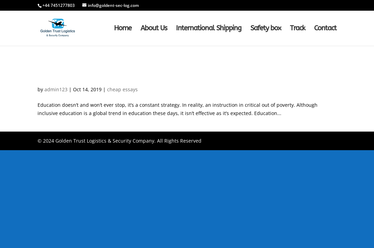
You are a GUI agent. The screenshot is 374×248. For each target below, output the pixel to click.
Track (297, 29)
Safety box (265, 29)
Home (123, 29)
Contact (325, 29)
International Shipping (208, 29)
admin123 (55, 89)
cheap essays (122, 89)
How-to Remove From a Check (95, 77)
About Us (154, 29)
